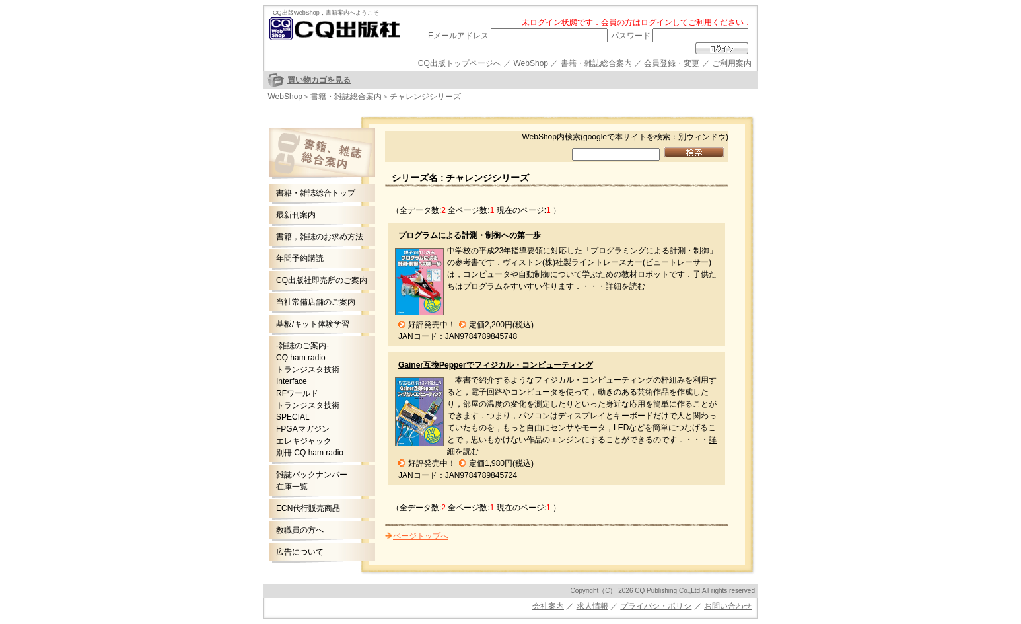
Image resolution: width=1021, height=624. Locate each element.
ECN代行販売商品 (308, 508)
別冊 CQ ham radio (309, 452)
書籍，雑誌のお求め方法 (319, 236)
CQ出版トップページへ (459, 63)
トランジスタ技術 (307, 369)
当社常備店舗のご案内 (315, 302)
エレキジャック (304, 441)
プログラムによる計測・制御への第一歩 (469, 235)
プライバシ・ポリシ (655, 606)
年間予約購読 (300, 258)
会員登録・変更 (671, 63)
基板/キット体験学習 (312, 324)
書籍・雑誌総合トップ (315, 193)
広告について (300, 552)
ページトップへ (420, 536)
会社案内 (548, 606)
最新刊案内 (296, 214)
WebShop (531, 63)
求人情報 (592, 606)
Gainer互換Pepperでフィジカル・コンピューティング (495, 365)
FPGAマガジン (303, 429)
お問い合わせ (728, 606)
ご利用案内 (732, 63)
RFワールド (297, 393)
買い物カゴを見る (319, 80)
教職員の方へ (300, 530)
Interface (291, 381)
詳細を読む (625, 286)
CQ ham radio (301, 357)
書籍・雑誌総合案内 (596, 63)
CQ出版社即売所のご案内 (321, 280)
